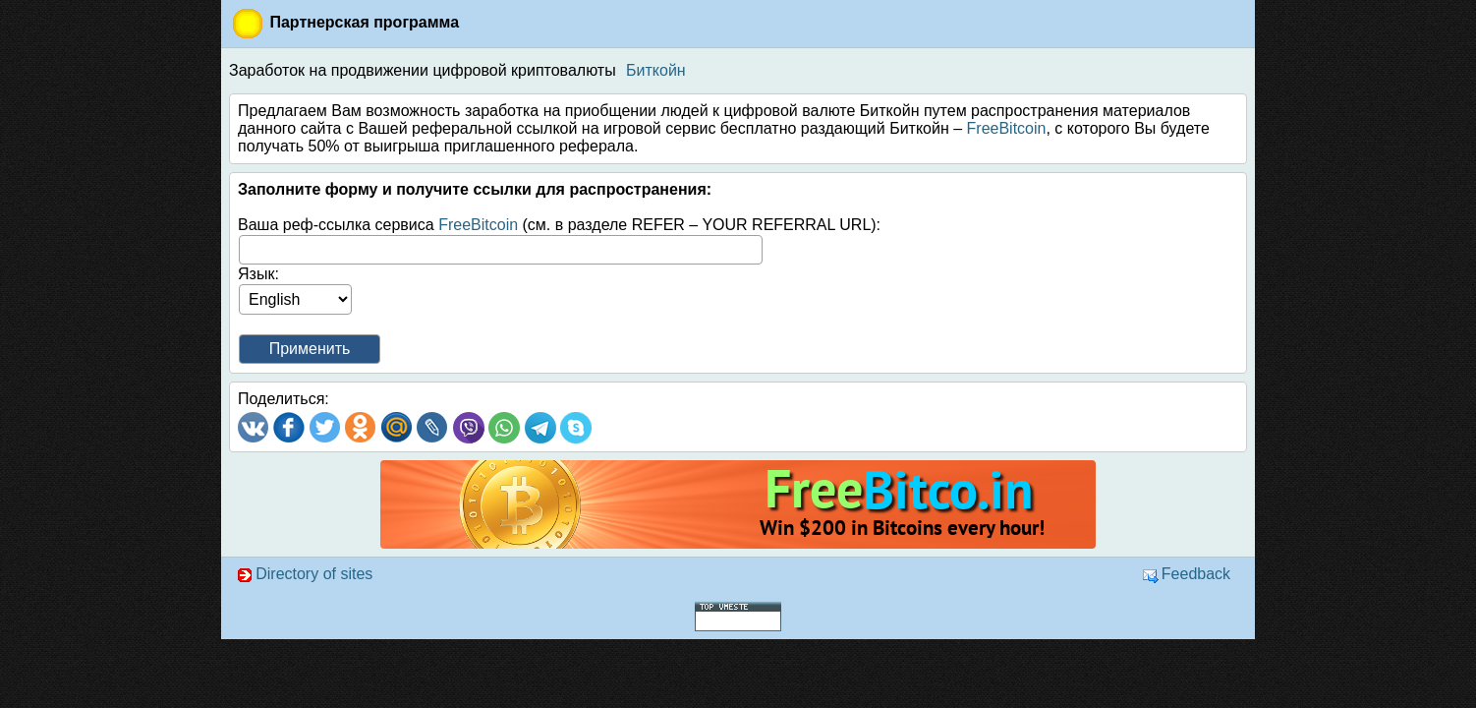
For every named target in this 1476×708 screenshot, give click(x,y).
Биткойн (656, 70)
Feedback (1186, 573)
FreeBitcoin (1007, 128)
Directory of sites (304, 573)
